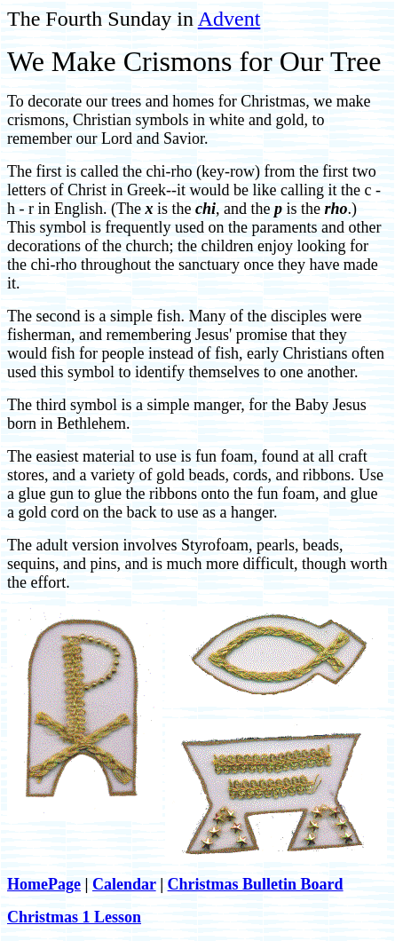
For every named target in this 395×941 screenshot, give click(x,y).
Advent (229, 18)
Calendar (124, 884)
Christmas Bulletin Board (256, 884)
